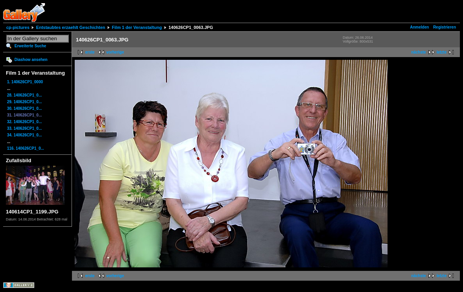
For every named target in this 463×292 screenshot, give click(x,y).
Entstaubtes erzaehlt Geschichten (70, 27)
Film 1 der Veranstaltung (137, 27)
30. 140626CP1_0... (24, 108)
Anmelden (419, 27)
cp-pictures (17, 27)
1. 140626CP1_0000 (25, 82)
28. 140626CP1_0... (24, 95)
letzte (441, 52)
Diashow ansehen (30, 59)
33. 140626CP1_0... (24, 128)
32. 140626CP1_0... (24, 122)
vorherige (115, 52)
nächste (418, 52)
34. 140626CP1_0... (24, 135)
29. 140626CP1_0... (24, 102)
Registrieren (444, 27)
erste (90, 52)
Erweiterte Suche (30, 46)
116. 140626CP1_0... (25, 148)
